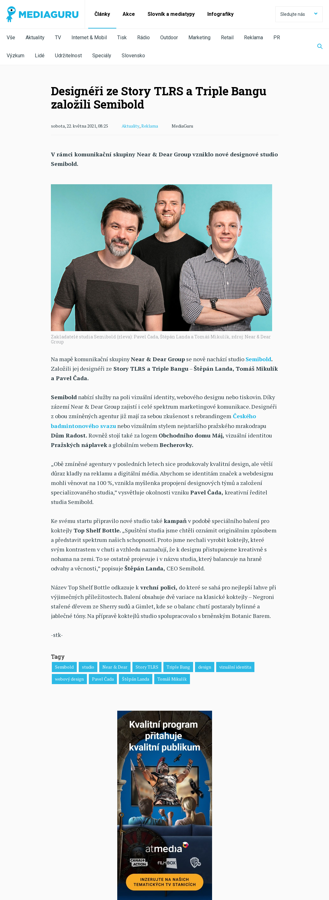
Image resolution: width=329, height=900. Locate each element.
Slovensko (133, 56)
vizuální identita (235, 666)
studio (88, 666)
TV (58, 38)
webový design (69, 678)
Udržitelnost (68, 56)
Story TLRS (147, 666)
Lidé (40, 56)
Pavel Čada (103, 678)
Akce (129, 14)
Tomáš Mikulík (172, 678)
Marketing (199, 38)
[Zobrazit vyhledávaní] (316, 47)
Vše (11, 38)
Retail (227, 38)
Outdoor (169, 38)
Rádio (143, 38)
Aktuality (35, 38)
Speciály (101, 56)
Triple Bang (178, 666)
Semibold (258, 358)
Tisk (122, 38)
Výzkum (15, 56)
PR (276, 38)
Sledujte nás (299, 14)
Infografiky (220, 14)
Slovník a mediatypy (171, 14)
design (204, 666)
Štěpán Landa (135, 678)
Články (102, 14)
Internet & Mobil (89, 38)
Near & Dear (114, 666)
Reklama (253, 38)
